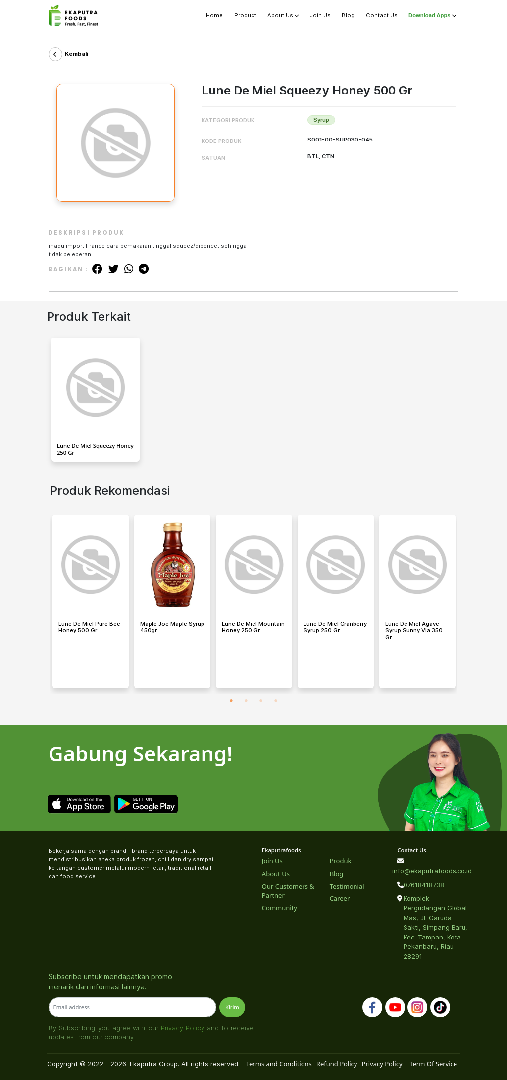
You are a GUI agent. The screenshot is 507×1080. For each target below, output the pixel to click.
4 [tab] (276, 701)
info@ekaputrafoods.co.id (427, 871)
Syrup (321, 119)
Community (279, 907)
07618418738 (424, 885)
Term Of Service (433, 1063)
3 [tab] (261, 701)
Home (214, 15)
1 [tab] (231, 701)
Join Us (320, 15)
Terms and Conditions (279, 1063)
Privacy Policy (182, 1028)
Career (340, 898)
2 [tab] (246, 701)
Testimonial (347, 886)
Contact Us (382, 15)
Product (245, 15)
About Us (283, 15)
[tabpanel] (90, 604)
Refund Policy (336, 1063)
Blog (348, 15)
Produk (341, 860)
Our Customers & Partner (288, 891)
